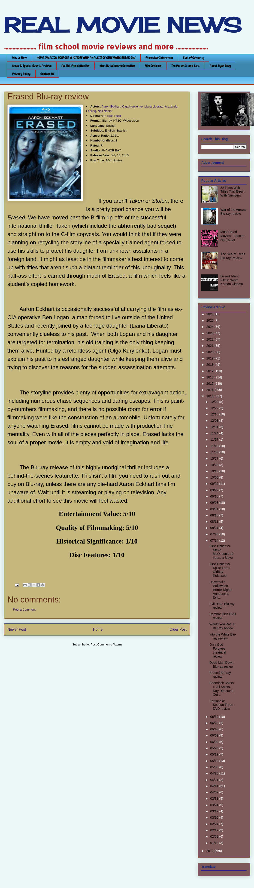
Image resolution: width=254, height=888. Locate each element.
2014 (210, 390)
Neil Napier (105, 111)
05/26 (214, 748)
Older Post (178, 629)
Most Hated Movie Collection (117, 66)
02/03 (214, 836)
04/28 (214, 773)
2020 (210, 352)
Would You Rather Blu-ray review (222, 626)
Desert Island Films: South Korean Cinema (232, 280)
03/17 (214, 811)
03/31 (214, 798)
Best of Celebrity (193, 57)
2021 (210, 345)
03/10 (214, 817)
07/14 (214, 540)
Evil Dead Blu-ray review (221, 606)
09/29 (214, 483)
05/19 (214, 754)
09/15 (214, 496)
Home (98, 629)
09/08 (214, 502)
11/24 (214, 433)
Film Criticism (153, 66)
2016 (210, 377)
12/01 (214, 427)
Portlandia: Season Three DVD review (221, 705)
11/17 (214, 439)
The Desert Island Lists (185, 66)
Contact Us (47, 74)
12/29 (214, 402)
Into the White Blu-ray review (222, 636)
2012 (210, 851)
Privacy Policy (21, 74)
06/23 (214, 723)
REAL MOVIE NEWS (123, 25)
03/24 (214, 805)
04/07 (214, 792)
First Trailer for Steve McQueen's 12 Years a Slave (221, 551)
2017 (210, 371)
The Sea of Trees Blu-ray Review (233, 256)
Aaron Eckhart (110, 106)
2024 (210, 327)
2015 (210, 383)
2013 (210, 396)
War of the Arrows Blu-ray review (233, 211)
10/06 (214, 477)
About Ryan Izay (220, 66)
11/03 (214, 452)
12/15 (214, 414)
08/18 (214, 515)
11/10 (214, 446)
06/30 (214, 717)
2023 (210, 333)
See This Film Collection (75, 66)
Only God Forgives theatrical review (217, 650)
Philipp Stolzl (112, 115)
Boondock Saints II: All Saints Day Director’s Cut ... (221, 688)
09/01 (214, 509)
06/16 (214, 729)
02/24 (214, 824)
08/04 (214, 528)
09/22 (214, 490)
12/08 (214, 420)
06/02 (214, 742)
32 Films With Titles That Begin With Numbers (233, 191)
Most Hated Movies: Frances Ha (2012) (232, 236)
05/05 (214, 767)
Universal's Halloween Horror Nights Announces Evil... (220, 589)
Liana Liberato (153, 106)
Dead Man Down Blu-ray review (221, 664)
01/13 (214, 843)
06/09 (214, 735)
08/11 (214, 521)
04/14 (214, 786)
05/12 (214, 761)
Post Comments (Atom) (106, 644)
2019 (210, 358)
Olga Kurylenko (132, 106)
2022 (210, 339)
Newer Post (16, 629)
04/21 (214, 780)
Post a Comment (24, 609)
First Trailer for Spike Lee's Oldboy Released (219, 570)
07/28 (214, 534)
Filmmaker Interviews (159, 57)
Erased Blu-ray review (220, 675)
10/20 (214, 465)
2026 (210, 314)
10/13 (214, 471)
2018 (210, 364)
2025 (210, 320)
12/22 (214, 408)
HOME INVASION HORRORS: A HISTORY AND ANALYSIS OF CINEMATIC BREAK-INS (86, 57)
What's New (19, 57)
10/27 (214, 458)
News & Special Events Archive (31, 66)
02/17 (214, 830)
